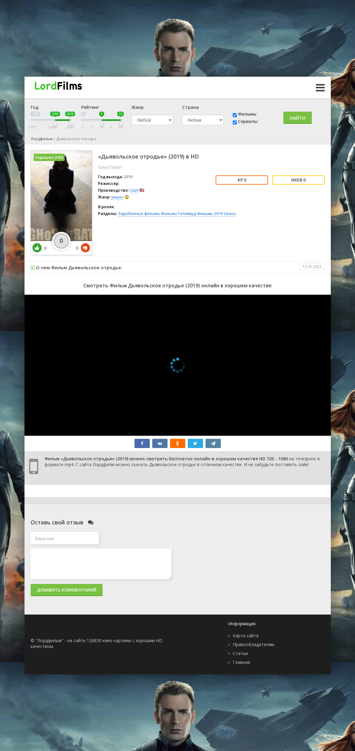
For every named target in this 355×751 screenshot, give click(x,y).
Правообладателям (253, 644)
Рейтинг (90, 107)
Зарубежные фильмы (139, 213)
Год (35, 107)
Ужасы (230, 213)
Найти (297, 118)
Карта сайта (246, 635)
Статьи (240, 653)
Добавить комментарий (66, 590)
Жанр (138, 107)
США (134, 190)
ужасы (117, 197)
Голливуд (187, 213)
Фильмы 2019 (210, 213)
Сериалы (248, 121)
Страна (190, 107)
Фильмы (247, 114)
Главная (241, 662)
